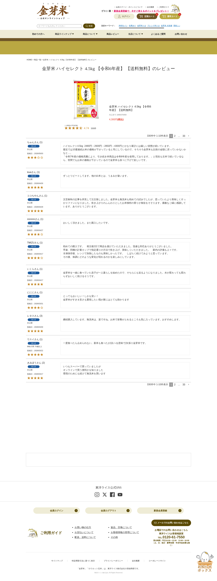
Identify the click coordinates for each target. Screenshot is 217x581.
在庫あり (132, 26)
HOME (29, 60)
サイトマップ (57, 561)
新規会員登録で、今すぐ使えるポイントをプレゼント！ (141, 11)
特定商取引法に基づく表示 (83, 561)
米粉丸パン (123, 26)
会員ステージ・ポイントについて (129, 7)
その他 (114, 537)
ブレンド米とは (153, 26)
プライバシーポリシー (113, 561)
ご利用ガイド (163, 7)
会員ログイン (56, 510)
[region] (149, 27)
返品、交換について (121, 527)
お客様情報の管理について (125, 532)
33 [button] (184, 136)
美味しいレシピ (179, 26)
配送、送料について (85, 537)
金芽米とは (141, 26)
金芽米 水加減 (166, 26)
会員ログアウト (108, 510)
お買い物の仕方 (83, 527)
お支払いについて (84, 532)
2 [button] (174, 136)
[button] (188, 136)
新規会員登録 (160, 510)
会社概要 (150, 7)
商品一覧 (37, 60)
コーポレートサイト (157, 561)
